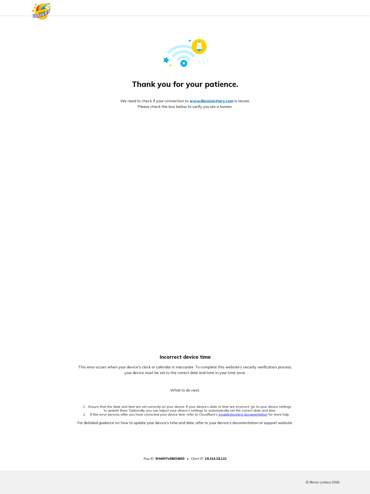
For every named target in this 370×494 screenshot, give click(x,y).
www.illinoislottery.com (211, 100)
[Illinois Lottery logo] (41, 10)
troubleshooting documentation (243, 414)
